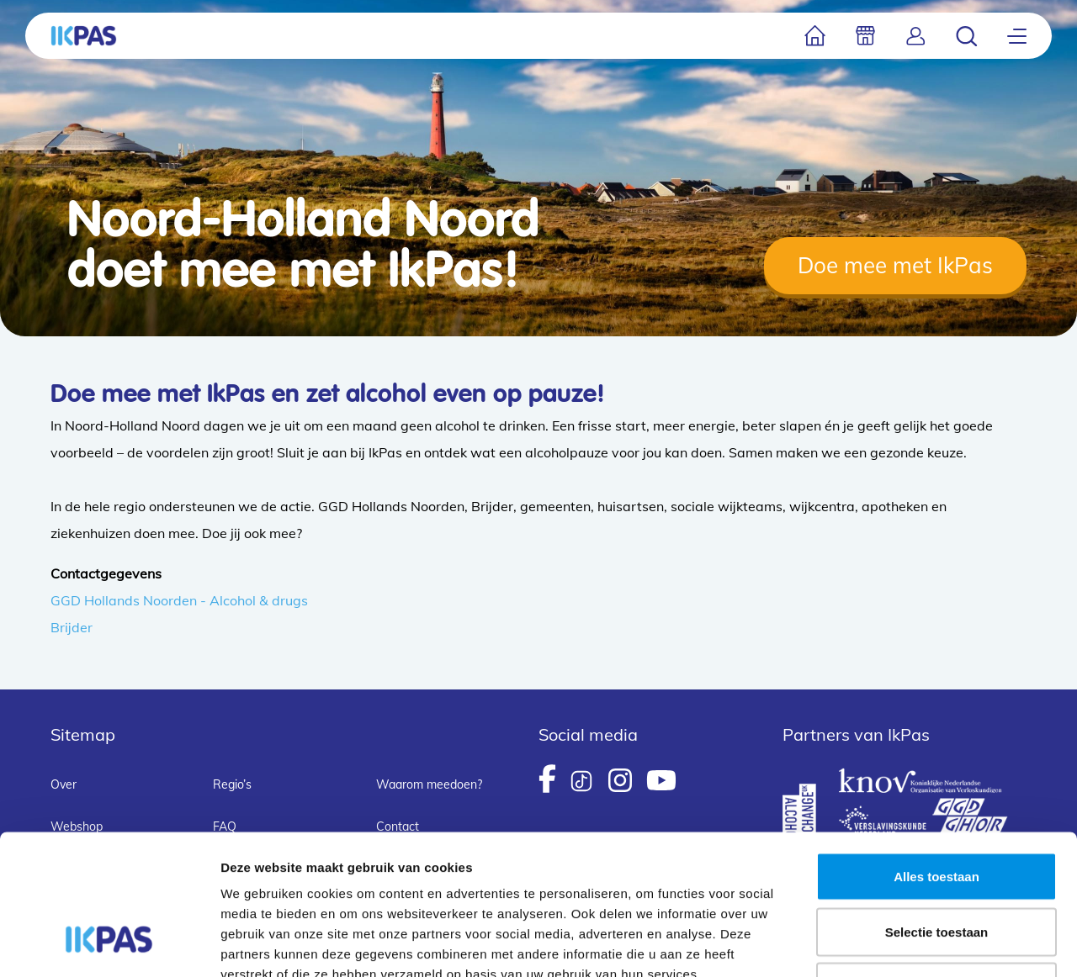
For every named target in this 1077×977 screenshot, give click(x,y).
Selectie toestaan (937, 812)
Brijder (71, 627)
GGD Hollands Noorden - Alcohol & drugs (179, 600)
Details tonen (909, 944)
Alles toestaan (936, 756)
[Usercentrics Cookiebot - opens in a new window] (109, 944)
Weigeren (936, 866)
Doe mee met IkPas (895, 265)
